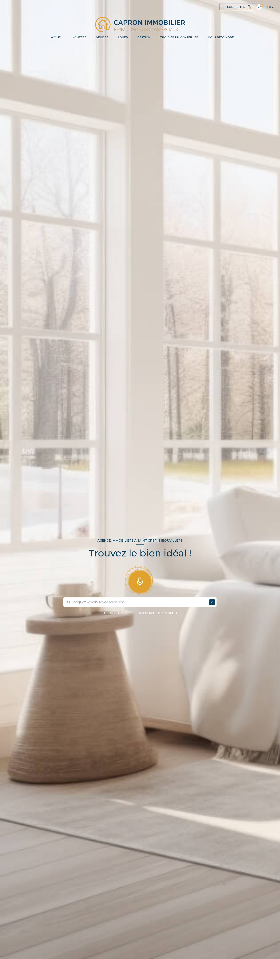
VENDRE (102, 37)
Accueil (57, 37)
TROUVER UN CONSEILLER (179, 37)
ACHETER (80, 37)
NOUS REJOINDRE (221, 37)
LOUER (123, 37)
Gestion (143, 37)
